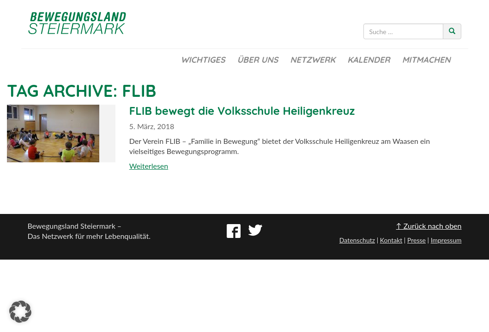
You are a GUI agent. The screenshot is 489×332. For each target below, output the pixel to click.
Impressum (446, 240)
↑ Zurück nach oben (429, 225)
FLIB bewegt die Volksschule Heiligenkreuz (242, 111)
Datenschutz (357, 240)
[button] (20, 311)
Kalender (368, 59)
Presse (416, 240)
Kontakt (391, 240)
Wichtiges (203, 59)
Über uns (257, 59)
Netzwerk (312, 59)
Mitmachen (426, 59)
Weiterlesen (148, 165)
